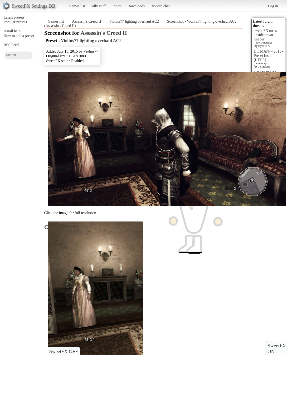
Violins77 (90, 51)
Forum (117, 6)
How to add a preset (19, 36)
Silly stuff (98, 6)
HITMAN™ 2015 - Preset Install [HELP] (268, 55)
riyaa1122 (264, 46)
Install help (12, 31)
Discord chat (160, 6)
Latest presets (14, 17)
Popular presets (15, 22)
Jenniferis (264, 66)
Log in (273, 6)
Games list (77, 6)
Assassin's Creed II (86, 21)
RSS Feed (11, 45)
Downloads (136, 6)
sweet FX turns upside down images (265, 35)
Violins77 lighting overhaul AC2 (134, 21)
